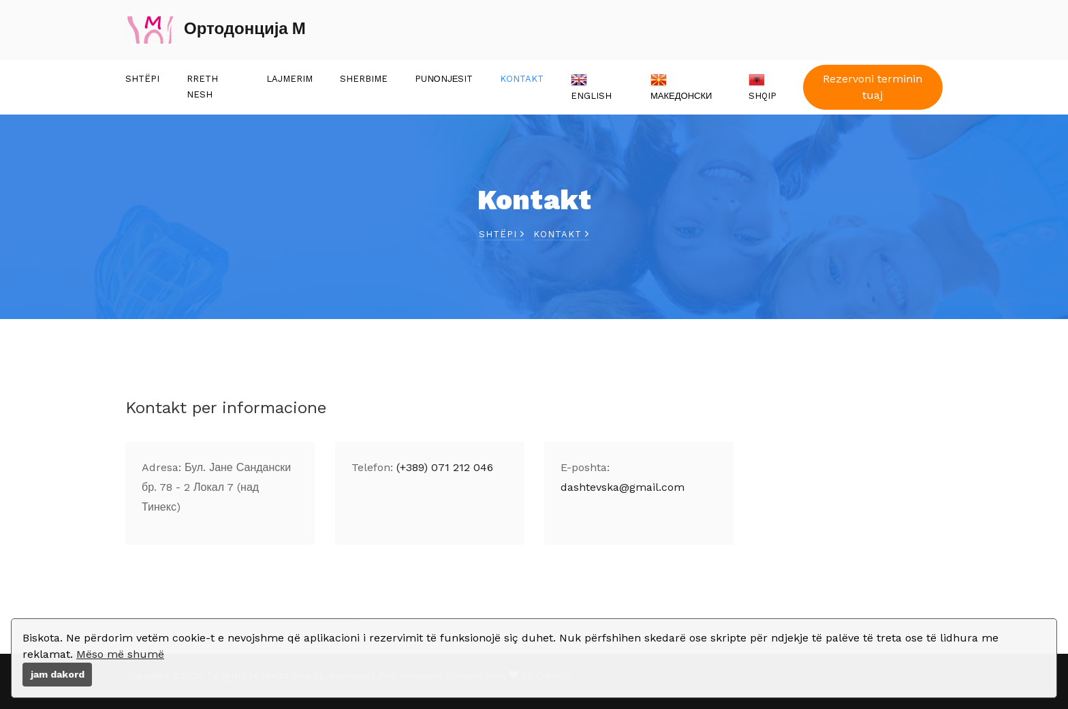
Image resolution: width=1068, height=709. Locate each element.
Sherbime (364, 79)
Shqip (762, 86)
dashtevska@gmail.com (623, 487)
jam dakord (57, 674)
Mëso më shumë (120, 654)
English (591, 86)
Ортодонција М (215, 30)
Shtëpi (142, 79)
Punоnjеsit (444, 79)
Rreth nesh (202, 87)
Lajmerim (289, 79)
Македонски (681, 86)
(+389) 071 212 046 (444, 467)
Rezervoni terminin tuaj (872, 87)
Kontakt (522, 79)
